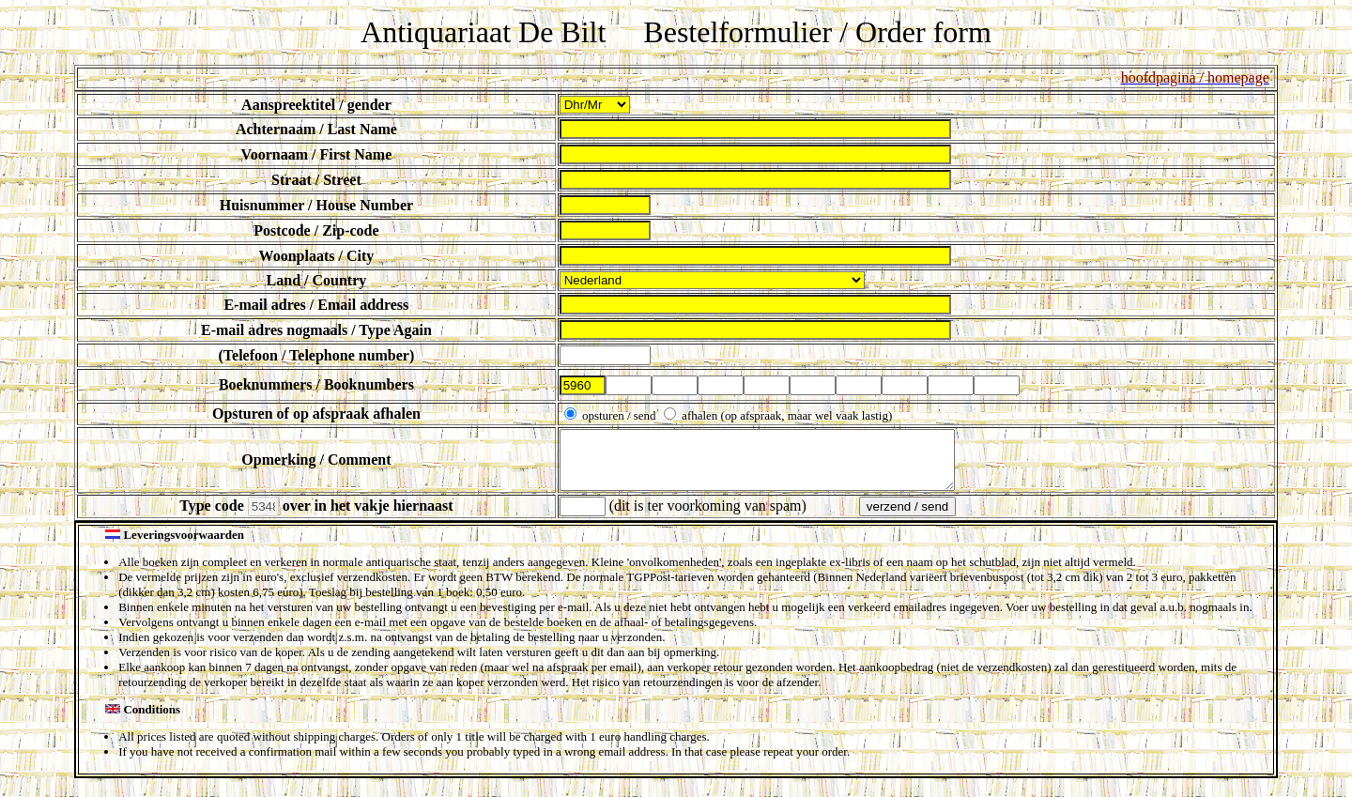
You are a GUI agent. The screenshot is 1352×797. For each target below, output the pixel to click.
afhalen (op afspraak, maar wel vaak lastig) (785, 415)
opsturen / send (619, 415)
